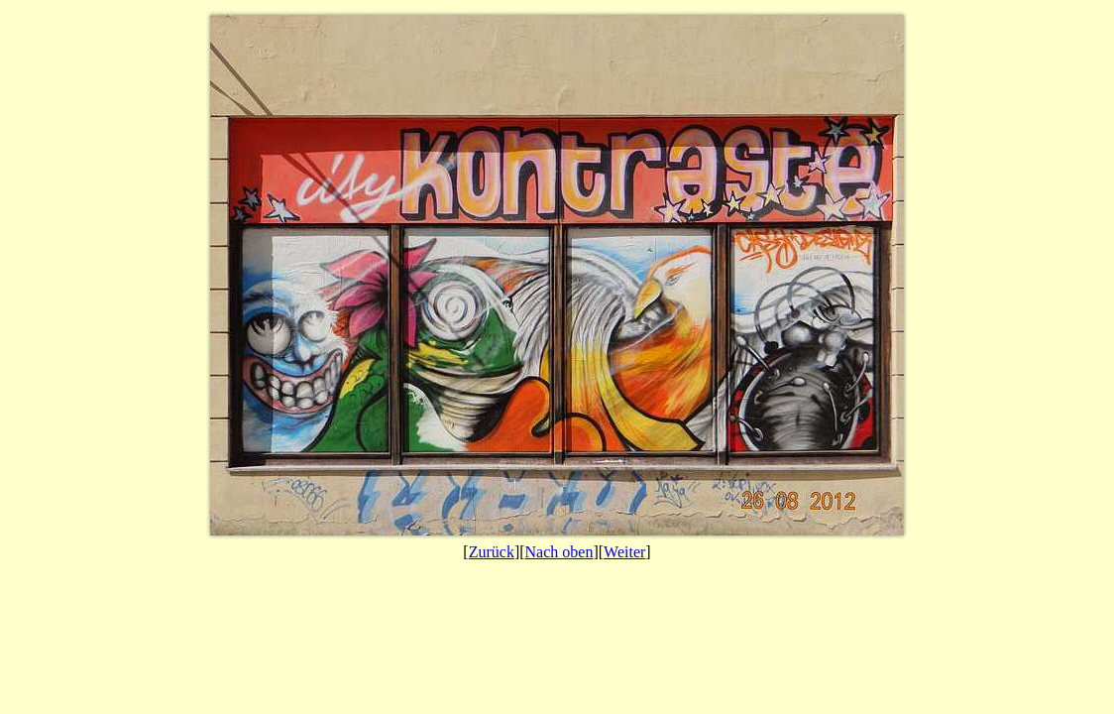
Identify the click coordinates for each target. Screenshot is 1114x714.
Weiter (624, 551)
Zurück (491, 551)
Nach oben (559, 551)
